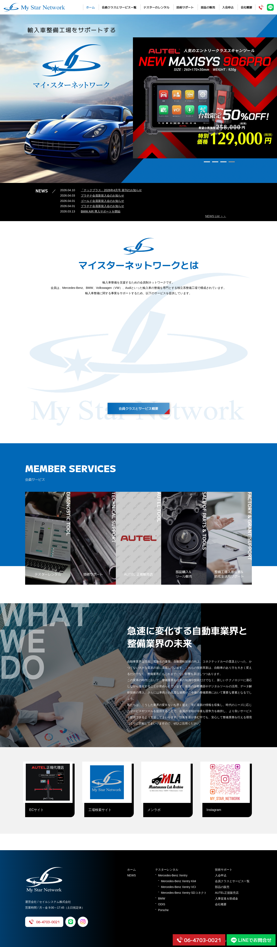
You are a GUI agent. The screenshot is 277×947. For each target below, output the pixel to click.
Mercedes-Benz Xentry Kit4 (178, 881)
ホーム (90, 7)
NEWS (131, 875)
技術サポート (185, 7)
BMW (161, 898)
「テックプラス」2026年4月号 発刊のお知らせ (111, 190)
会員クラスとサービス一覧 (119, 7)
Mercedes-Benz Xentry (172, 875)
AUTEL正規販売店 (227, 892)
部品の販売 (208, 7)
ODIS (161, 904)
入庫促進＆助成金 (226, 898)
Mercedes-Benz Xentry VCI (178, 887)
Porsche (163, 910)
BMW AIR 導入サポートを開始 (100, 211)
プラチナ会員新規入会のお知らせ (102, 195)
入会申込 (228, 7)
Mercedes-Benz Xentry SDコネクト (184, 892)
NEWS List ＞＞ (215, 216)
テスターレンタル (166, 869)
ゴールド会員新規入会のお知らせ (102, 201)
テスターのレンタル (156, 7)
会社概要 (246, 7)
